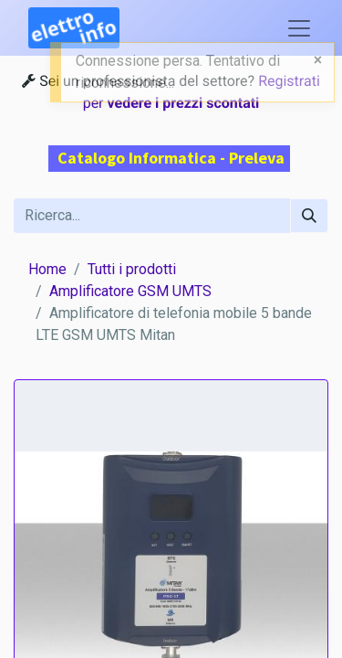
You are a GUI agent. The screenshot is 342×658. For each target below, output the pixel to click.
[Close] (318, 60)
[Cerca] (309, 215)
